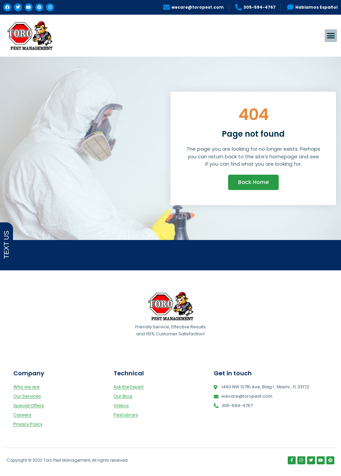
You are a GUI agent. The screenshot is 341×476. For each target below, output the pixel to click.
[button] (331, 35)
